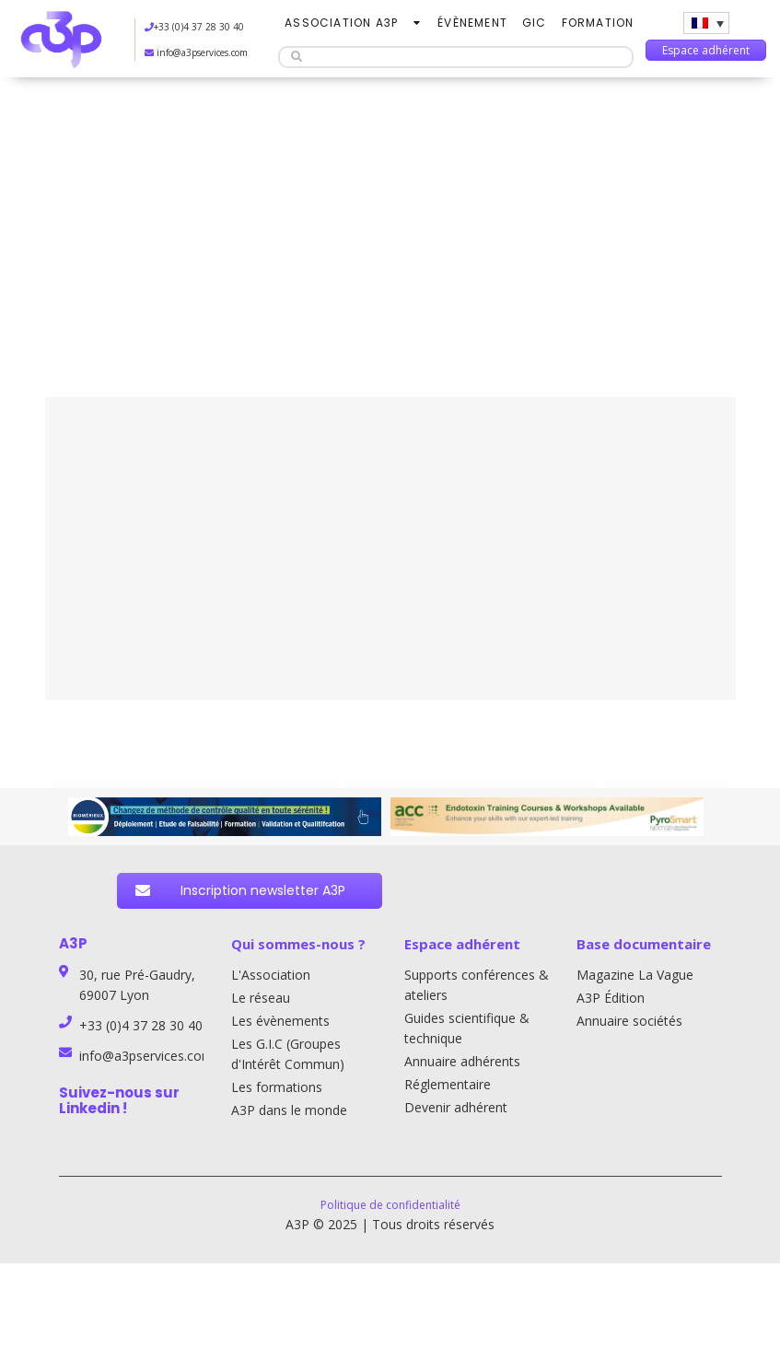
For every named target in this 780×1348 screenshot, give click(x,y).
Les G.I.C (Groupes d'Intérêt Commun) (287, 1054)
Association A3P (341, 22)
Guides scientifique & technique (467, 1028)
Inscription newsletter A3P (240, 890)
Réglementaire (447, 1084)
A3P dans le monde (289, 1110)
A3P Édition (610, 997)
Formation (598, 22)
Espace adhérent (706, 50)
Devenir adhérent (455, 1107)
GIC (534, 22)
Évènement (472, 22)
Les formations (276, 1087)
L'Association (270, 974)
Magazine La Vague (634, 974)
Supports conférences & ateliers (476, 985)
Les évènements (280, 1020)
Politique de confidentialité (390, 1205)
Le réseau (260, 997)
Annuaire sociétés (629, 1020)
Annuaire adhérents (462, 1061)
